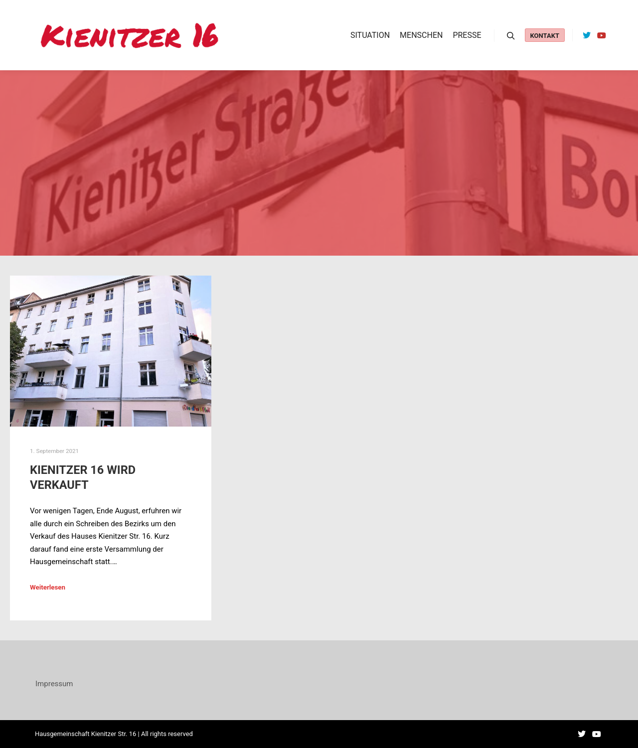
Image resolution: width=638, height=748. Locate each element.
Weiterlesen (47, 587)
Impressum (54, 683)
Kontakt (544, 35)
